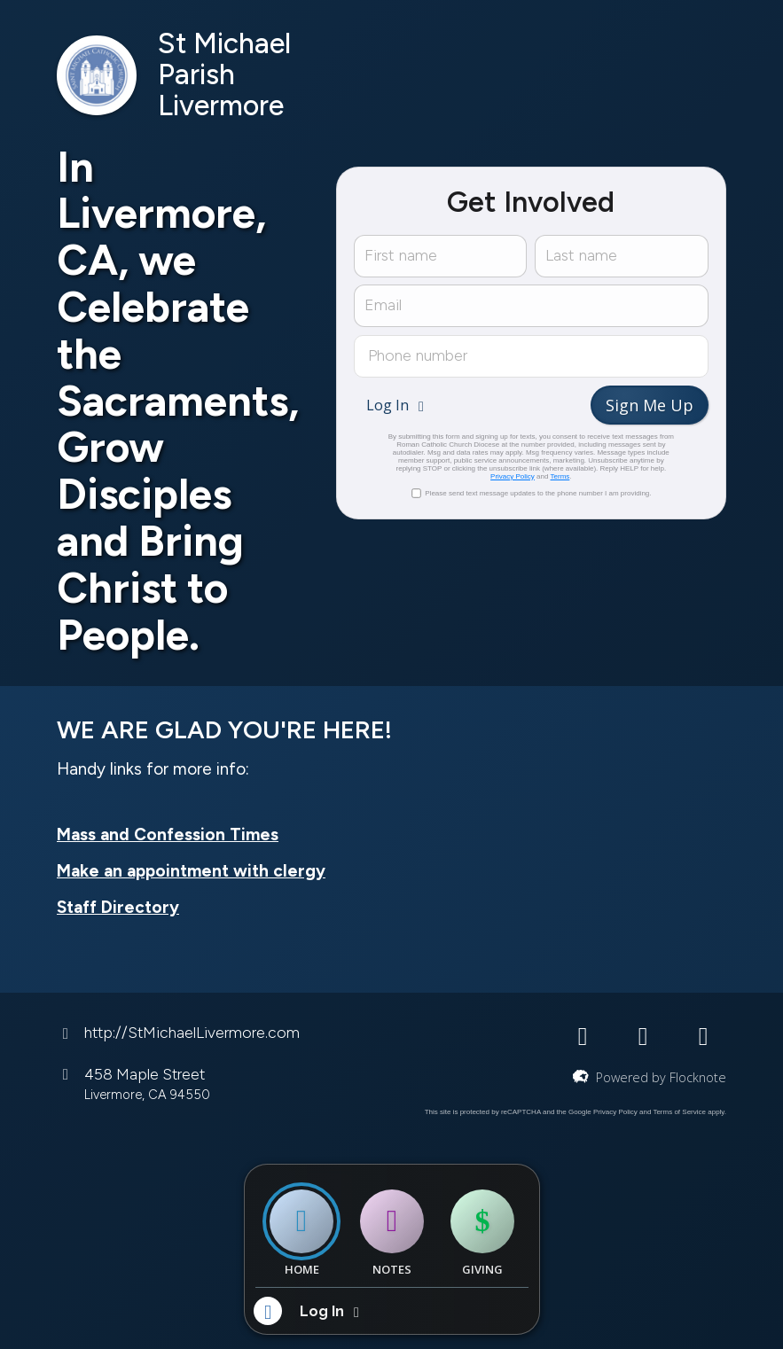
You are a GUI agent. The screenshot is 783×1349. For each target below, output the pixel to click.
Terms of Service (679, 1112)
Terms (560, 476)
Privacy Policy (512, 476)
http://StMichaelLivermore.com (192, 1032)
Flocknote (697, 1077)
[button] (397, 405)
